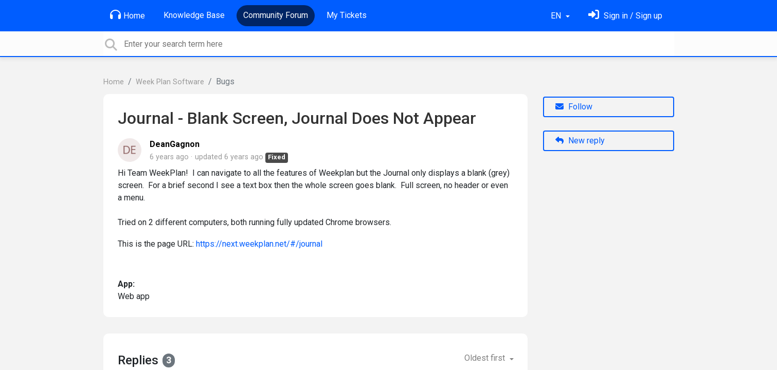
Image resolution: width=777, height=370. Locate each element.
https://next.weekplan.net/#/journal (259, 244)
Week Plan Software (170, 82)
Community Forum (275, 15)
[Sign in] (625, 15)
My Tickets (347, 15)
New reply (580, 140)
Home (127, 15)
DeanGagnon (175, 144)
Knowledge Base (194, 15)
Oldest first (485, 358)
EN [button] (557, 16)
